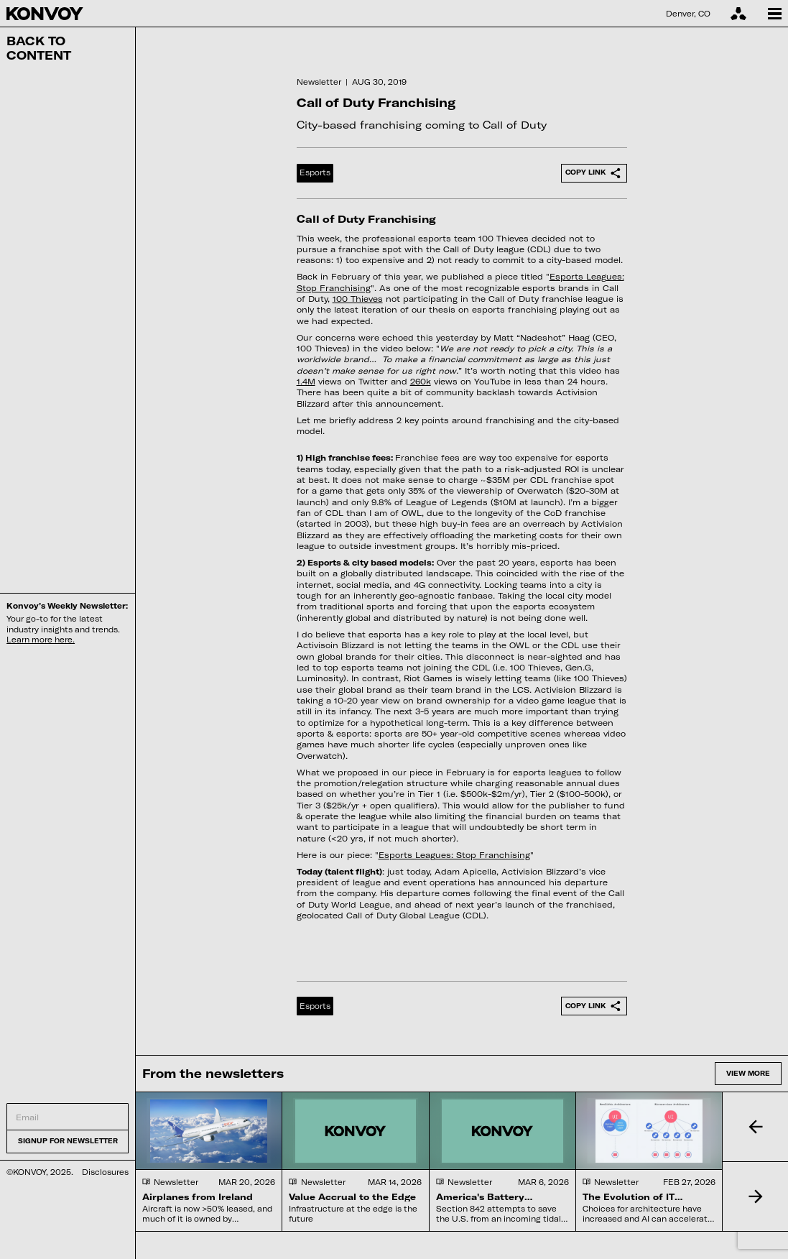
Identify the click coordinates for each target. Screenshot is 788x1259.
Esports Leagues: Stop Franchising (454, 854)
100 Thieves (358, 298)
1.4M (306, 381)
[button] (755, 1126)
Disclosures (105, 1172)
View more (748, 1073)
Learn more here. (40, 639)
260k (420, 381)
